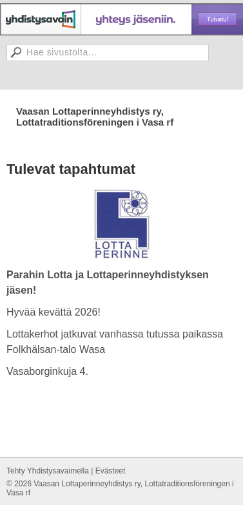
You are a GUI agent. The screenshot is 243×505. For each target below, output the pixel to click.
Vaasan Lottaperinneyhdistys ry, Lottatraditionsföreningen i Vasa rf (94, 117)
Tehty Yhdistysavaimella (47, 470)
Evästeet (110, 470)
